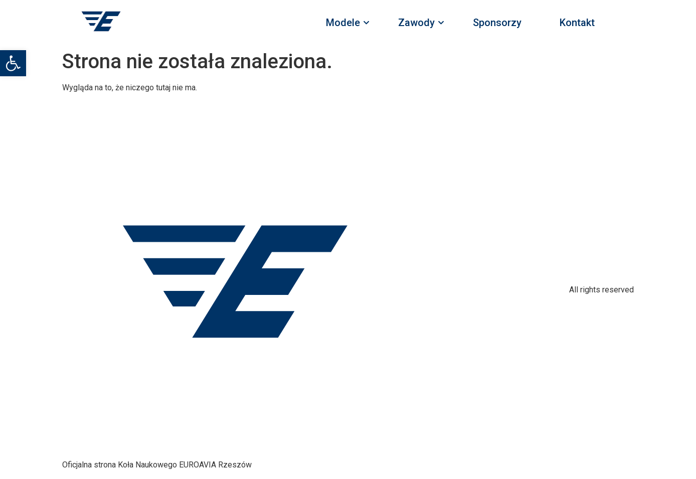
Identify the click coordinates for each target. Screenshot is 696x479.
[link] (13, 63)
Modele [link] (346, 23)
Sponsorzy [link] (497, 23)
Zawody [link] (419, 23)
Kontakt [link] (577, 23)
